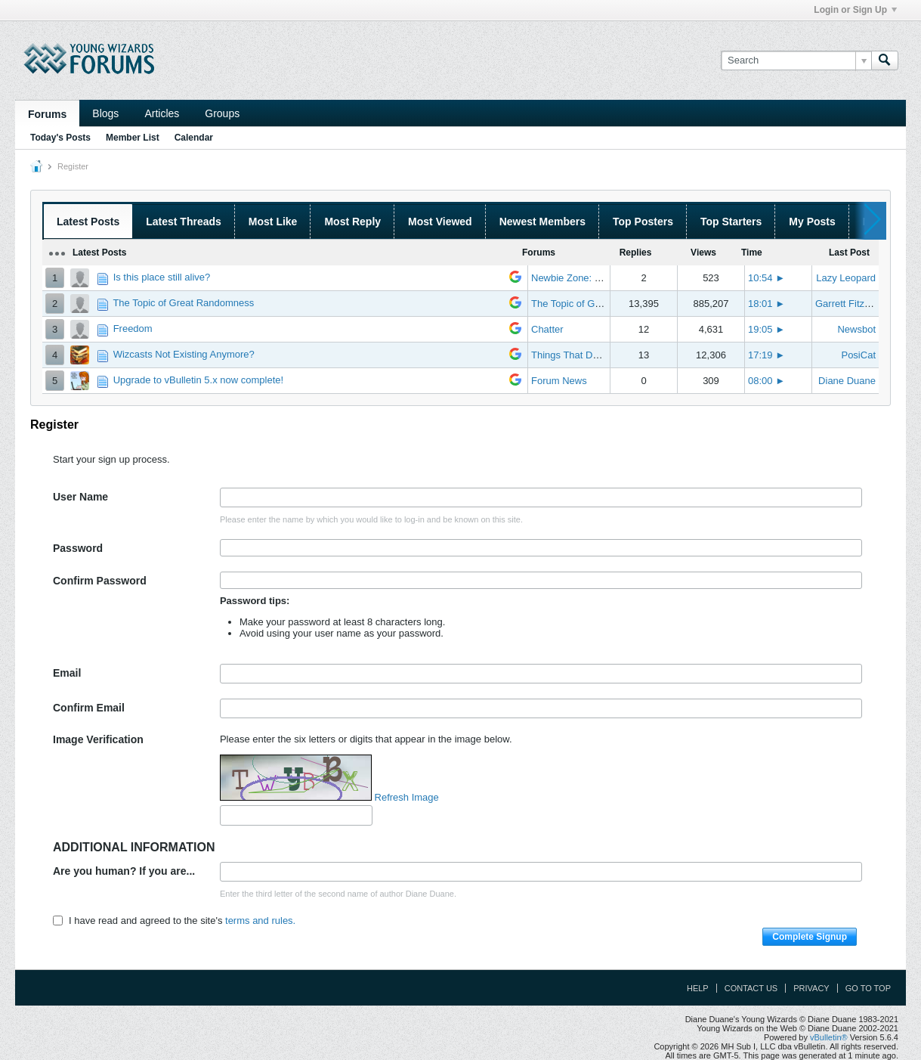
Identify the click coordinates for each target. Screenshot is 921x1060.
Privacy (811, 988)
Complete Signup (809, 936)
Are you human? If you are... (124, 871)
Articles (161, 113)
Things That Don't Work (582, 355)
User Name (80, 497)
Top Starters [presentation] (731, 221)
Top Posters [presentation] (643, 221)
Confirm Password (100, 581)
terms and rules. (260, 920)
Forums (47, 114)
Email (67, 673)
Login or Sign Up (855, 10)
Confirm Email (89, 708)
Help (698, 988)
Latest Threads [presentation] (183, 221)
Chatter (547, 329)
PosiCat (858, 355)
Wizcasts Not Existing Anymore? (184, 354)
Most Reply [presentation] (352, 221)
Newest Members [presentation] (542, 221)
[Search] (796, 60)
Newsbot (856, 329)
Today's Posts (60, 137)
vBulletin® (829, 1037)
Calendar (194, 137)
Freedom (133, 328)
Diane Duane (847, 380)
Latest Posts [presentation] (88, 221)
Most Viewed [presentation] (440, 221)
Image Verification (98, 739)
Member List (132, 137)
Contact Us (751, 988)
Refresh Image (407, 797)
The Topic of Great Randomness (183, 302)
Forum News (559, 380)
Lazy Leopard (846, 278)
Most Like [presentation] (273, 221)
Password (78, 548)
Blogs (105, 113)
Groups (222, 113)
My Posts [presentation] (812, 221)
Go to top (868, 988)
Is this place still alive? (162, 277)
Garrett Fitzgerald (853, 303)
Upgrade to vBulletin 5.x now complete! (198, 380)
